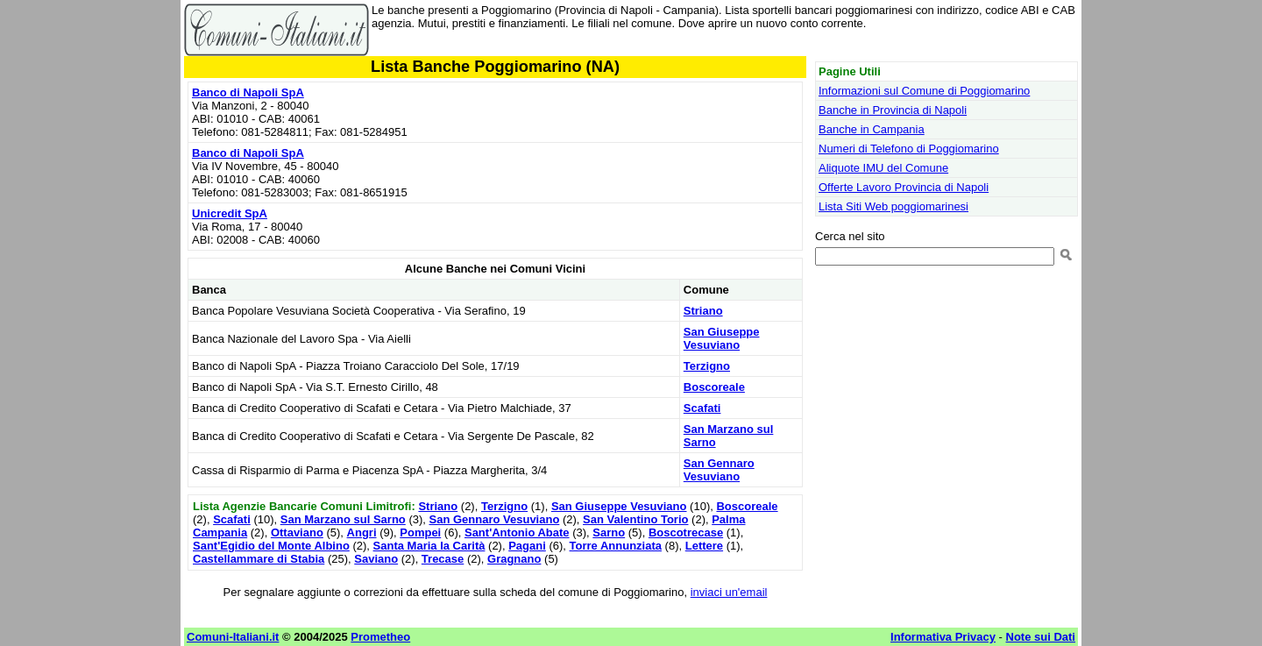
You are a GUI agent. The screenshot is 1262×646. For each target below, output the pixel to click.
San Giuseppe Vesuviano (722, 338)
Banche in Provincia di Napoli (893, 110)
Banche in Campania (872, 129)
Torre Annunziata (616, 545)
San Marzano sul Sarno (343, 519)
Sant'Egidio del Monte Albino (271, 545)
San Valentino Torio (635, 519)
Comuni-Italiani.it (233, 636)
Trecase (443, 558)
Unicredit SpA (229, 213)
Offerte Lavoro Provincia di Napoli (904, 187)
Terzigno (707, 366)
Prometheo (380, 636)
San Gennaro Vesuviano (719, 470)
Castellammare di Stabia (258, 558)
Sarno (608, 532)
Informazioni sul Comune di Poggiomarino (924, 90)
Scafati (702, 408)
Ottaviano (297, 532)
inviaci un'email (729, 592)
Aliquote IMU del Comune (883, 167)
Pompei (420, 532)
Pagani (527, 545)
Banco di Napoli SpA (248, 92)
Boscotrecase (686, 532)
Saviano (376, 558)
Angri (362, 532)
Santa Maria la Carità (429, 545)
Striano (703, 310)
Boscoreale (714, 387)
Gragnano (514, 558)
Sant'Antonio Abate (517, 532)
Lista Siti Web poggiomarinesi (893, 206)
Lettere (704, 545)
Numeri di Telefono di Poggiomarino (909, 148)
